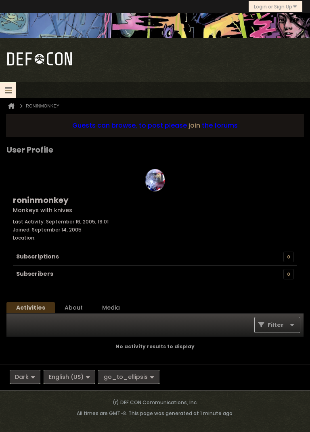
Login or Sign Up (275, 6)
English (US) (69, 377)
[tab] (30, 307)
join (194, 125)
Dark (25, 377)
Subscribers (34, 274)
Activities (30, 308)
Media (111, 308)
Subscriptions (37, 256)
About (74, 308)
